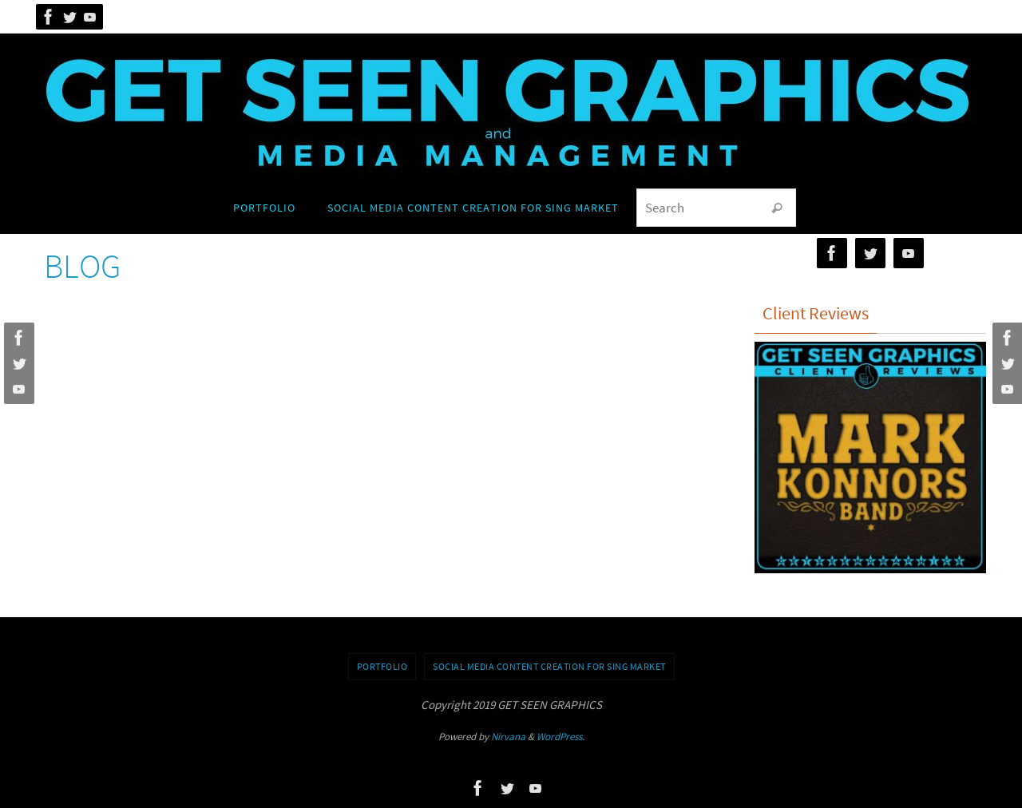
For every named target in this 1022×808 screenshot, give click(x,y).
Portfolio (382, 666)
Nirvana (508, 736)
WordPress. (560, 736)
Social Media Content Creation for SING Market (549, 666)
